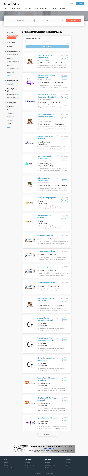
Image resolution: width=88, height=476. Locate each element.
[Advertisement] (79, 64)
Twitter (68, 465)
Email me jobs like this (33, 38)
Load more (47, 435)
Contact (6, 462)
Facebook (68, 459)
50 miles (9, 46)
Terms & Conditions (9, 468)
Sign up (80, 3)
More (8, 75)
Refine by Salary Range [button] (11, 90)
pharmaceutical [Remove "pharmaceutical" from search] (12, 35)
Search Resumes (29, 465)
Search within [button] (11, 43)
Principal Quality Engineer (46, 198)
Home (5, 459)
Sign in (72, 3)
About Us (6, 465)
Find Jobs (73, 20)
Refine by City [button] (11, 103)
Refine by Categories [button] (13, 51)
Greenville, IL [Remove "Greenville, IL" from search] (11, 38)
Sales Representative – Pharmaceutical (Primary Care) (46, 117)
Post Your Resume (50, 468)
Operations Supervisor (45, 235)
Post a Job (27, 462)
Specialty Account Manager (47, 418)
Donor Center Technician (46, 251)
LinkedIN (68, 462)
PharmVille (50, 473)
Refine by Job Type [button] (12, 80)
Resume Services (50, 465)
